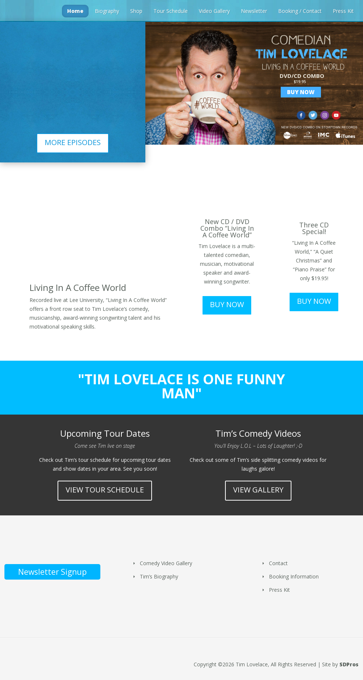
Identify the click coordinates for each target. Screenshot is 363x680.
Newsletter (254, 10)
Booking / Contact (300, 10)
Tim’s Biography (159, 576)
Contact (278, 563)
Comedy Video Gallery (166, 563)
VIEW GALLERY (258, 490)
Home (75, 10)
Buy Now (301, 92)
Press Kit (343, 10)
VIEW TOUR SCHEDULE (105, 490)
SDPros (349, 664)
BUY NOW (227, 304)
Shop (136, 10)
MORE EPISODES (73, 142)
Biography (107, 10)
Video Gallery (214, 10)
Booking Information (294, 576)
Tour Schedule (170, 10)
